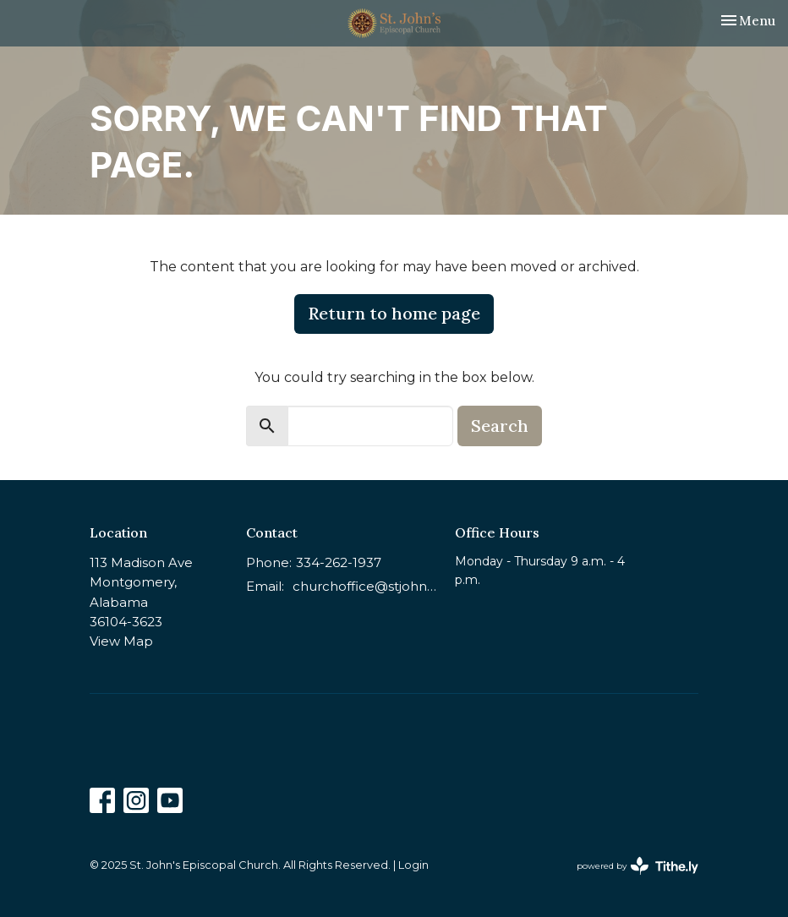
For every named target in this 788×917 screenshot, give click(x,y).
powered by (637, 866)
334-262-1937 (338, 562)
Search (499, 425)
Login (413, 865)
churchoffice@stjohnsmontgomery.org (365, 586)
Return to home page (394, 313)
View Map (121, 641)
